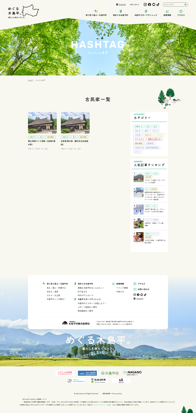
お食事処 (149, 143)
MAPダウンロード (85, 295)
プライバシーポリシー (100, 405)
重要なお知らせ (154, 139)
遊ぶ (156, 126)
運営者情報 (106, 393)
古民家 (37, 151)
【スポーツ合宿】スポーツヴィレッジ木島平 (155, 181)
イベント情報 (122, 287)
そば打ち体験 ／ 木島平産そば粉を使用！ (155, 241)
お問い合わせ (134, 4)
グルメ (155, 130)
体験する (33, 139)
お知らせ (148, 135)
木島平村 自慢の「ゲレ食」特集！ (155, 224)
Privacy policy (117, 393)
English (121, 4)
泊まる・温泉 (52, 291)
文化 (42, 151)
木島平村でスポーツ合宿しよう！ (92, 303)
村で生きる (139, 139)
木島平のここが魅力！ (56, 299)
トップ (30, 80)
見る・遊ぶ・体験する (56, 287)
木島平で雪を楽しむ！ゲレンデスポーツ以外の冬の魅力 (155, 210)
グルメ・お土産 (53, 295)
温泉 (146, 130)
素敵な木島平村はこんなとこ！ (91, 287)
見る (41, 139)
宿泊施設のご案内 (85, 310)
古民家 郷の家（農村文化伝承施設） (74, 145)
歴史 (46, 151)
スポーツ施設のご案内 (87, 307)
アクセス (181, 13)
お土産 (137, 135)
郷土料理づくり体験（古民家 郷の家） (41, 145)
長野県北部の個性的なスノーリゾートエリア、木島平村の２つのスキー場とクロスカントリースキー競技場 (155, 196)
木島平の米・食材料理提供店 (146, 147)
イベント (159, 135)
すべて (137, 152)
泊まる (137, 130)
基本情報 (50, 139)
